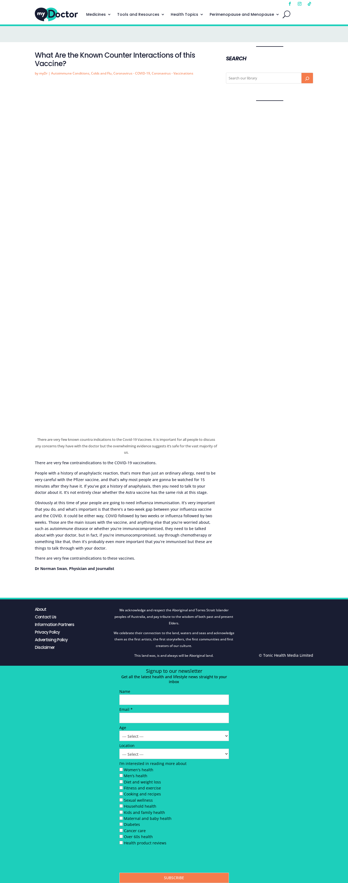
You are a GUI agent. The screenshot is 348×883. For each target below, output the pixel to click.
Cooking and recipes (142, 794)
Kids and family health (144, 812)
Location (127, 745)
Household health (140, 806)
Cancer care (135, 830)
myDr (43, 73)
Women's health (138, 769)
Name (124, 691)
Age (122, 727)
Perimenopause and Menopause (242, 14)
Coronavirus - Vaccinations (172, 73)
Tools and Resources (138, 14)
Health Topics (184, 14)
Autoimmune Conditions (70, 73)
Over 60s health (138, 836)
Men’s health (135, 775)
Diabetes (132, 824)
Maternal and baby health (148, 818)
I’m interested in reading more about (153, 763)
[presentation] (160, 860)
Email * (126, 709)
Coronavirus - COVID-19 (131, 73)
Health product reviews (145, 842)
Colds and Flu (101, 73)
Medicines (96, 14)
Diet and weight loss (142, 782)
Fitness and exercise (142, 788)
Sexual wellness (138, 800)
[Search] (307, 78)
